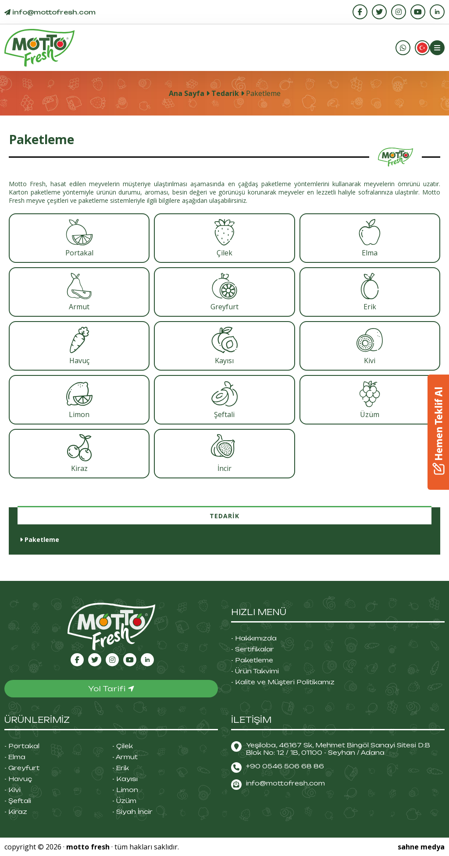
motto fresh (88, 847)
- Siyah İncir (132, 811)
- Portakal (21, 746)
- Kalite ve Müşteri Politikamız (283, 682)
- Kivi (12, 789)
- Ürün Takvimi (255, 671)
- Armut (125, 756)
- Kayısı (125, 778)
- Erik (120, 767)
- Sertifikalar (252, 649)
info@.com (50, 12)
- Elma (14, 756)
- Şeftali (17, 800)
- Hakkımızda (254, 638)
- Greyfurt (21, 767)
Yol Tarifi (111, 688)
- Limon (125, 789)
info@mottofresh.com (285, 783)
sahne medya (421, 847)
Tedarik (225, 93)
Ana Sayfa (186, 93)
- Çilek (122, 746)
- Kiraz (15, 811)
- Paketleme (252, 660)
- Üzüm (124, 800)
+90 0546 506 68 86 (285, 766)
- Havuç (18, 778)
